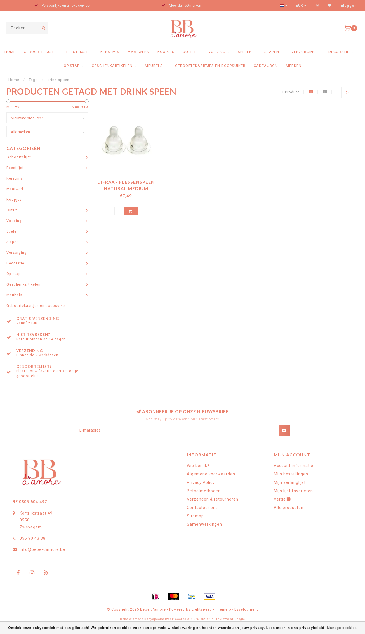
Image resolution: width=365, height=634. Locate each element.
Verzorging (303, 52)
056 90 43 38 (33, 538)
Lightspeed (202, 609)
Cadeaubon (266, 66)
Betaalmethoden (204, 491)
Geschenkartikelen (112, 66)
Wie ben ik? (198, 465)
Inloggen (348, 6)
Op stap (71, 66)
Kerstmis (109, 52)
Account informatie (293, 465)
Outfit (189, 52)
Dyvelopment (246, 609)
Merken (294, 66)
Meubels (154, 66)
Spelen (245, 52)
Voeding (216, 52)
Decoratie (338, 52)
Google (239, 619)
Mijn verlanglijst (290, 482)
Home (10, 52)
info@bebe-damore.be (42, 549)
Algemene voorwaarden (211, 474)
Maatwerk (138, 52)
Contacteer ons (202, 507)
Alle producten (288, 507)
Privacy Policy (201, 482)
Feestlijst (77, 52)
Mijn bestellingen (291, 474)
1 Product (290, 92)
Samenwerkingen (204, 524)
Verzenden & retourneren (212, 499)
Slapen (271, 52)
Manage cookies (342, 628)
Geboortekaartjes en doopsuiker (210, 66)
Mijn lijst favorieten (293, 491)
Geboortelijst (39, 52)
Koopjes (166, 52)
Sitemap (195, 516)
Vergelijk (282, 499)
